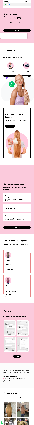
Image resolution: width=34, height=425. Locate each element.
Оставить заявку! (17, 227)
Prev (16, 34)
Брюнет (8, 378)
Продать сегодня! (10, 126)
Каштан (20, 378)
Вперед (7, 382)
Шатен (23, 378)
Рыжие (12, 378)
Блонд (16, 378)
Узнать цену (17, 30)
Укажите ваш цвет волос (10, 377)
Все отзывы (17, 356)
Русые (4, 378)
